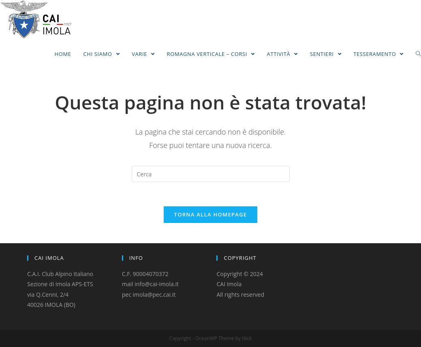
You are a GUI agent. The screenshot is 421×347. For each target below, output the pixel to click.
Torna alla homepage (210, 214)
